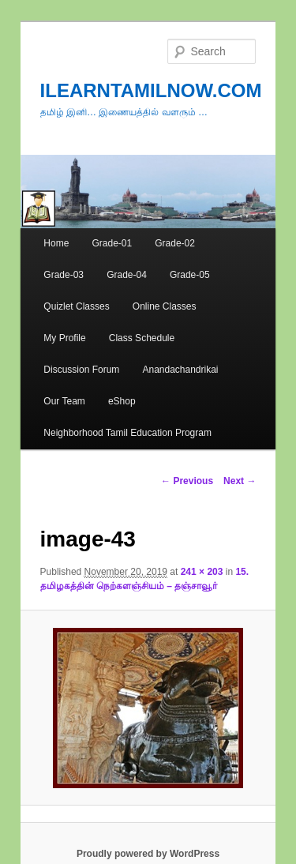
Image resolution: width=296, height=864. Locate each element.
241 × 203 (202, 571)
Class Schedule (141, 338)
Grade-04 (127, 274)
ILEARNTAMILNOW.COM (151, 90)
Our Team (63, 401)
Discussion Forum (81, 369)
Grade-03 (63, 274)
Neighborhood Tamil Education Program (127, 432)
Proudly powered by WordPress (148, 853)
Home (56, 243)
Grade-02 (175, 243)
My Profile (64, 338)
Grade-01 (112, 243)
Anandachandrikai (180, 369)
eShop (122, 401)
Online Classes (165, 306)
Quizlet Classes (76, 306)
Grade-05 (190, 274)
